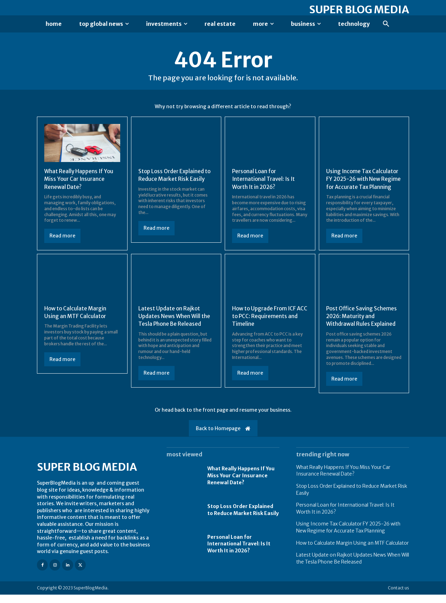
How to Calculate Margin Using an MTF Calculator (76, 320)
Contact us (398, 596)
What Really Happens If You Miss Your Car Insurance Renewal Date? (80, 179)
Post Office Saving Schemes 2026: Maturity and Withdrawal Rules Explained (362, 324)
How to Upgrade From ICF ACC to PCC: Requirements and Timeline (266, 324)
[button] (386, 24)
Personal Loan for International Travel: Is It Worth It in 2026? (265, 179)
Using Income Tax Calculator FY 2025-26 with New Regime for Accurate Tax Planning (348, 535)
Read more (62, 236)
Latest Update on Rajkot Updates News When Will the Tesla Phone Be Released (175, 324)
